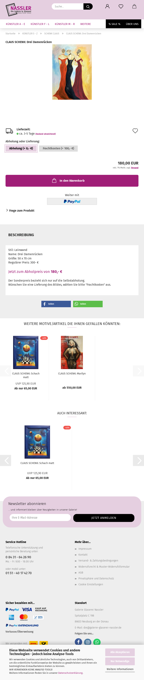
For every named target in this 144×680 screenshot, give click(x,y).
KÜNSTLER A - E (15, 24)
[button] (107, 6)
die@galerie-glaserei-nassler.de (102, 627)
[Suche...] (88, 6)
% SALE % (114, 24)
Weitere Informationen (120, 669)
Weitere (85, 24)
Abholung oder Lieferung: (23, 141)
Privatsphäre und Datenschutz (96, 578)
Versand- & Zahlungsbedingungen (98, 560)
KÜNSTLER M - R (65, 24)
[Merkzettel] (121, 6)
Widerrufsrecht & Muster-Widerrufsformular (104, 566)
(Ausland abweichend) (45, 134)
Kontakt (83, 554)
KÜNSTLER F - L (40, 24)
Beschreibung (21, 235)
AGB (80, 572)
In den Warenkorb (68, 180)
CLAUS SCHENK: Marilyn (72, 373)
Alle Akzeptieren (120, 652)
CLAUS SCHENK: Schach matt (26, 375)
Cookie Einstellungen (90, 584)
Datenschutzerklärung (70, 673)
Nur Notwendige (120, 661)
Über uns (132, 24)
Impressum (85, 548)
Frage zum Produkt (21, 210)
